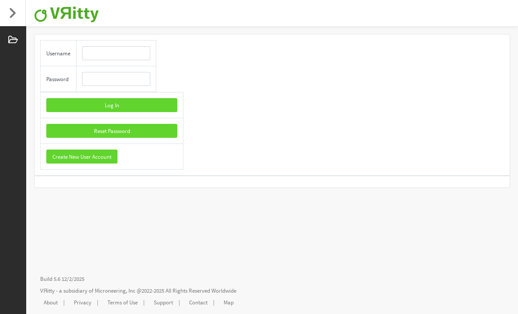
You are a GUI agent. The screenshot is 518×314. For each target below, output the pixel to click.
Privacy (82, 302)
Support (163, 302)
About (51, 302)
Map (229, 302)
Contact (198, 302)
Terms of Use (122, 302)
